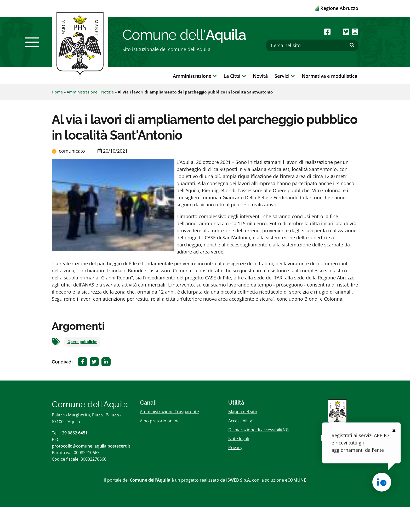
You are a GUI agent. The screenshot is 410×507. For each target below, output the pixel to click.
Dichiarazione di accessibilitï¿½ (258, 430)
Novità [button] (260, 76)
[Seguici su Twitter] (346, 31)
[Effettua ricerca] (352, 45)
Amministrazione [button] (195, 76)
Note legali (238, 439)
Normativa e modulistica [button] (329, 76)
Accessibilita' (240, 421)
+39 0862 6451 (74, 433)
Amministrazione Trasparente (169, 412)
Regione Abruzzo (336, 8)
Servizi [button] (285, 76)
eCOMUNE (295, 480)
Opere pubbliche (82, 341)
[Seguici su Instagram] (355, 31)
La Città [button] (235, 76)
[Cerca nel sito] (312, 45)
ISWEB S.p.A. (238, 480)
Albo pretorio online (160, 421)
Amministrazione (82, 92)
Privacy (235, 447)
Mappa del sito (242, 412)
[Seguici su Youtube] (336, 31)
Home (57, 92)
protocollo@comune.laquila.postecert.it (91, 446)
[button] (32, 42)
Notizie (107, 92)
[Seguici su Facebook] (327, 31)
